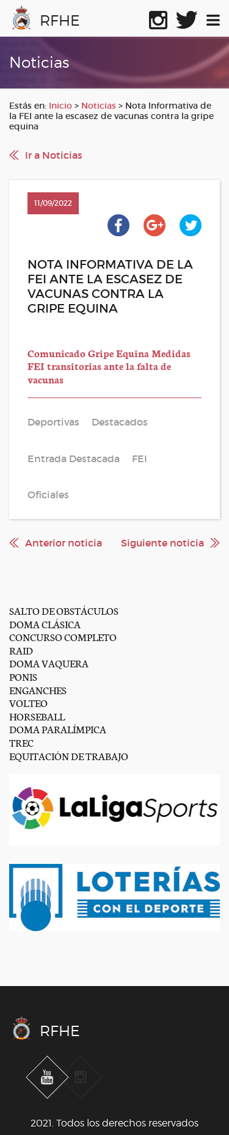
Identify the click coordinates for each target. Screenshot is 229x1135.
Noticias (98, 105)
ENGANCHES (38, 690)
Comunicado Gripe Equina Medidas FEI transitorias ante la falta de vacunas (109, 366)
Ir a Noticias (53, 155)
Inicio (60, 105)
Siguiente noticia (162, 543)
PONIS (23, 676)
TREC (21, 742)
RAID (21, 650)
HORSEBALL (37, 716)
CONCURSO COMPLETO (63, 636)
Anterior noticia (63, 543)
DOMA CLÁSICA (45, 624)
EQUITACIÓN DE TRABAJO (68, 756)
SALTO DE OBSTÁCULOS (63, 610)
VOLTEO (28, 702)
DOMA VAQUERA (49, 663)
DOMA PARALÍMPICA (57, 729)
